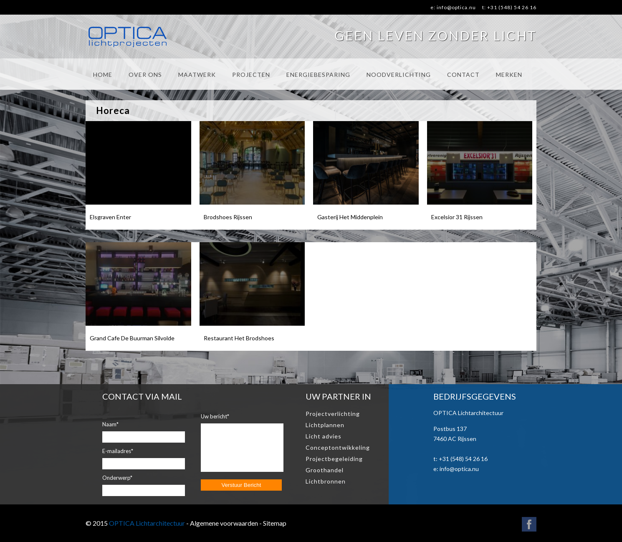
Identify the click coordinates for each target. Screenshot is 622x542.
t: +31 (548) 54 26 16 (509, 7)
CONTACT (463, 74)
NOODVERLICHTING (399, 74)
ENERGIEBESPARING (318, 74)
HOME (102, 74)
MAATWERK (197, 74)
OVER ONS (145, 74)
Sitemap (274, 523)
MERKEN (509, 74)
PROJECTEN (251, 74)
